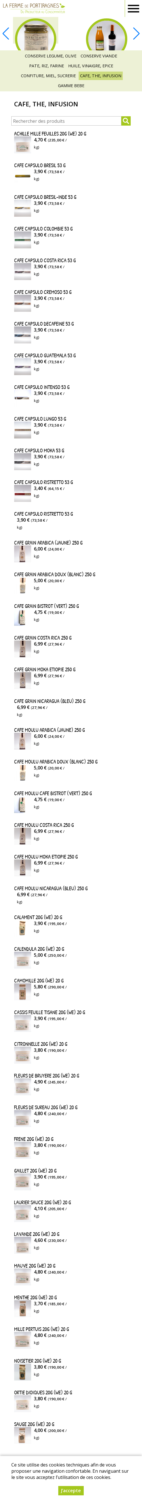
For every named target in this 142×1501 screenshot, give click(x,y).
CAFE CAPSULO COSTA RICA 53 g (45, 260)
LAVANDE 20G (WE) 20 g (36, 1234)
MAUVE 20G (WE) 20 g (34, 1265)
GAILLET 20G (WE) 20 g (35, 1170)
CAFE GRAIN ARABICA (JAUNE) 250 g (48, 542)
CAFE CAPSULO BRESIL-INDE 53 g (45, 197)
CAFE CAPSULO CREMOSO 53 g (43, 292)
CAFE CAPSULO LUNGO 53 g (40, 418)
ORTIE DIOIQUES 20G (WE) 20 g (43, 1392)
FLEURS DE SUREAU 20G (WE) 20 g (46, 1107)
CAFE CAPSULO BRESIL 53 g (40, 165)
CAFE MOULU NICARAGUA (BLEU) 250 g (51, 888)
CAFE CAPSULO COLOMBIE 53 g (43, 228)
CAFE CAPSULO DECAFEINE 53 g (44, 323)
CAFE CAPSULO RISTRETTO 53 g (43, 482)
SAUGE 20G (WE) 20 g (34, 1424)
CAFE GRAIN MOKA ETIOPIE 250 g (45, 669)
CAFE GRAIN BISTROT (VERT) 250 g (46, 606)
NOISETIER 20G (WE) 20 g (37, 1360)
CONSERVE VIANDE (99, 56)
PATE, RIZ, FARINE (46, 65)
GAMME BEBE (71, 85)
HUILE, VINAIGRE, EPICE (90, 65)
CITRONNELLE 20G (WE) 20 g (40, 1044)
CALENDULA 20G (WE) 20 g (39, 948)
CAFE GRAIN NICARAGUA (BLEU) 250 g (49, 701)
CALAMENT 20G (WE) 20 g (38, 917)
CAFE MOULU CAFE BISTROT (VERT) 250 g (53, 793)
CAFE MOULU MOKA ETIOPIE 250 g (46, 856)
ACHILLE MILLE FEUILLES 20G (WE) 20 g (50, 133)
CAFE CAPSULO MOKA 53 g (39, 450)
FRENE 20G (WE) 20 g (33, 1139)
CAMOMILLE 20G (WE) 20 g (39, 980)
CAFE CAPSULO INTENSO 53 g (42, 387)
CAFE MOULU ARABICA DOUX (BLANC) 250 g (56, 761)
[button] (136, 33)
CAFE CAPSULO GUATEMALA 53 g (45, 355)
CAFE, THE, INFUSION (100, 75)
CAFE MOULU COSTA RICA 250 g (44, 825)
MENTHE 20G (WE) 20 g (35, 1297)
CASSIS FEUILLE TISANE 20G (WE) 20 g (49, 1012)
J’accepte (71, 1490)
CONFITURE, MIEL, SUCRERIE (48, 75)
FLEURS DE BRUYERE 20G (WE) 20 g (46, 1075)
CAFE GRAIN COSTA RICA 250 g (43, 637)
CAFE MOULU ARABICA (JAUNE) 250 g (49, 730)
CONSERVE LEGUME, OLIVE (50, 56)
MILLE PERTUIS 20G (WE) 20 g (41, 1329)
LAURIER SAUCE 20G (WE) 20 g (42, 1202)
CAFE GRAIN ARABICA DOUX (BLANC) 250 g (54, 574)
